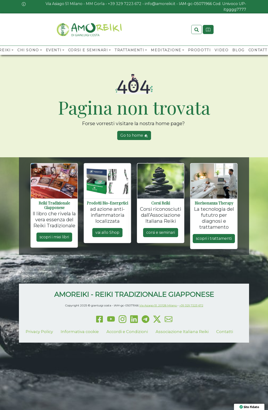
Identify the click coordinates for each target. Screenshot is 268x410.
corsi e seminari (160, 232)
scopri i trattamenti (214, 238)
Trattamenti (129, 50)
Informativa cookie (80, 331)
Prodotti (199, 50)
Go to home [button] (134, 135)
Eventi (54, 50)
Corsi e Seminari (88, 50)
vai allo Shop (107, 232)
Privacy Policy (39, 331)
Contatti (224, 331)
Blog (238, 50)
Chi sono (28, 50)
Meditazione (166, 50)
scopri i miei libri (54, 237)
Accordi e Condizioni (127, 331)
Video (221, 50)
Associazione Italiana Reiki (182, 331)
